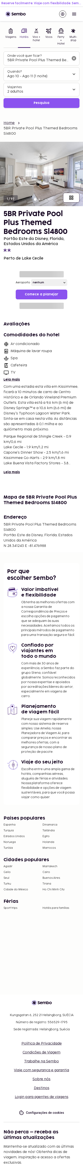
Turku (7, 883)
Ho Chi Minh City (53, 889)
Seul (6, 878)
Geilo (7, 872)
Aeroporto (23, 282)
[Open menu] (74, 14)
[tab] (11, 37)
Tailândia (48, 830)
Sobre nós (41, 1079)
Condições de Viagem (41, 1052)
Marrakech (49, 866)
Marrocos (49, 848)
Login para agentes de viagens (41, 1097)
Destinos (41, 1088)
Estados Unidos (14, 836)
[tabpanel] (41, 79)
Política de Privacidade (41, 1043)
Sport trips (10, 908)
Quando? (14, 71)
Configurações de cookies (41, 1113)
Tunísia (8, 848)
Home (9, 123)
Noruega (10, 842)
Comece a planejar (41, 294)
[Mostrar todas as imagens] (71, 198)
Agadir (8, 866)
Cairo (46, 872)
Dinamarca (49, 824)
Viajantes (14, 87)
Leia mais (12, 379)
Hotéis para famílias (55, 908)
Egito (46, 836)
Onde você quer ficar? (24, 56)
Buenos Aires (51, 878)
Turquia (9, 830)
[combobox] (38, 60)
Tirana (46, 883)
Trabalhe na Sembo (41, 1061)
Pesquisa (41, 102)
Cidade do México (16, 889)
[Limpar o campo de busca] (74, 58)
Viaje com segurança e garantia (41, 1070)
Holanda (48, 842)
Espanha (9, 824)
